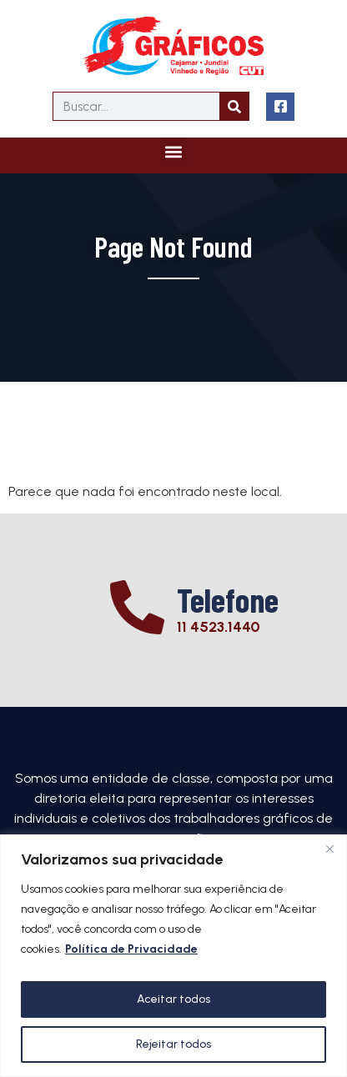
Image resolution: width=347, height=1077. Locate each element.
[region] (173, 955)
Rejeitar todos (173, 1044)
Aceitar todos (173, 999)
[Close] (329, 849)
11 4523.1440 (218, 627)
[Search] (234, 106)
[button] (174, 151)
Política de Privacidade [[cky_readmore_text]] (131, 949)
